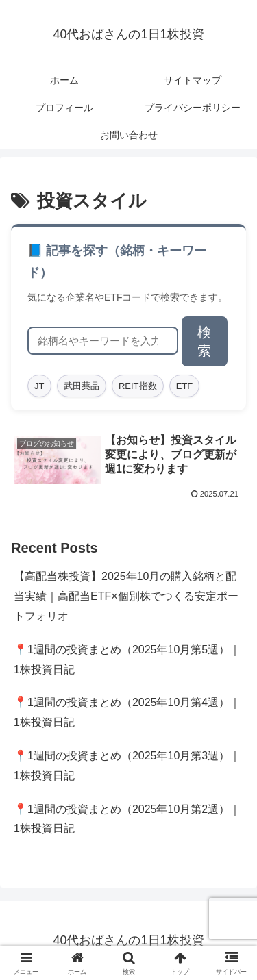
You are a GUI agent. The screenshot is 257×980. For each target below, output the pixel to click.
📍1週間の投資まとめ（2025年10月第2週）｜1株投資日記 (127, 819)
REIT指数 (138, 386)
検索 (204, 341)
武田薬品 (81, 386)
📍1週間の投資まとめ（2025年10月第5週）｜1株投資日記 (127, 659)
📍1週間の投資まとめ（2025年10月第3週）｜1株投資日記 (127, 765)
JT (39, 386)
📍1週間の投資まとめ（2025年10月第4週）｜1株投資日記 (127, 712)
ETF (184, 386)
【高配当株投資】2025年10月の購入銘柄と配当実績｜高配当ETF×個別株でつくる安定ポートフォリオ (126, 596)
